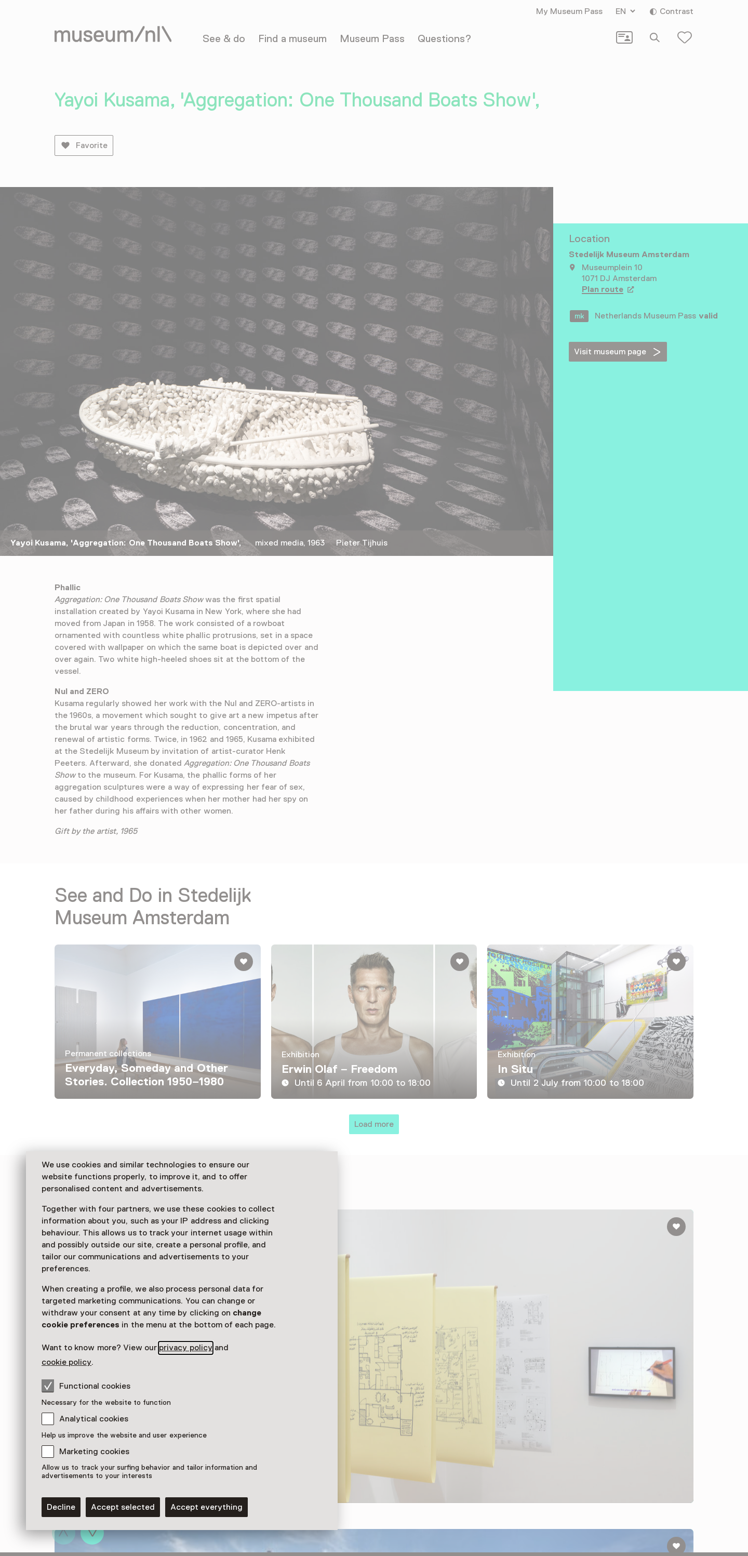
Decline (61, 1507)
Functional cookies (86, 1385)
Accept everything (206, 1507)
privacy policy (185, 1347)
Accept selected (123, 1507)
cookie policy (66, 1362)
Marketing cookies (94, 1451)
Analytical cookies (93, 1419)
